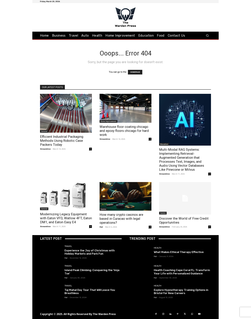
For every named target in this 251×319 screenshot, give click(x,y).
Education (164, 144)
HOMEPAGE (135, 72)
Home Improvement (108, 121)
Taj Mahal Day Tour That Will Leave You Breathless (90, 291)
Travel (68, 246)
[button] (207, 35)
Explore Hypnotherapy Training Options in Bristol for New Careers (181, 291)
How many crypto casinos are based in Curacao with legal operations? (121, 219)
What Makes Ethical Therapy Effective (179, 252)
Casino (103, 209)
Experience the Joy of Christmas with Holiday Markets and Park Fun (90, 252)
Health (157, 248)
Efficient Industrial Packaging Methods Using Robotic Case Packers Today (61, 141)
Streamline (45, 149)
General (44, 131)
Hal (101, 227)
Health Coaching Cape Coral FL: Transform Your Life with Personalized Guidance (182, 271)
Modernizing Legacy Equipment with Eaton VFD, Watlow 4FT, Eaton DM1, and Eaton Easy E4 (66, 218)
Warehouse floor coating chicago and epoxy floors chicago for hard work (124, 131)
